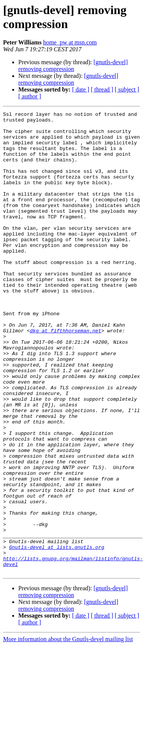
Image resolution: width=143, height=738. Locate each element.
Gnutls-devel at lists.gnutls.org (56, 634)
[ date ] (80, 89)
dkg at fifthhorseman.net (65, 374)
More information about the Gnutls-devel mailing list (68, 731)
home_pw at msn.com (70, 42)
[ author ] (29, 96)
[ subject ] (127, 89)
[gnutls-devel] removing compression (73, 65)
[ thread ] (102, 89)
